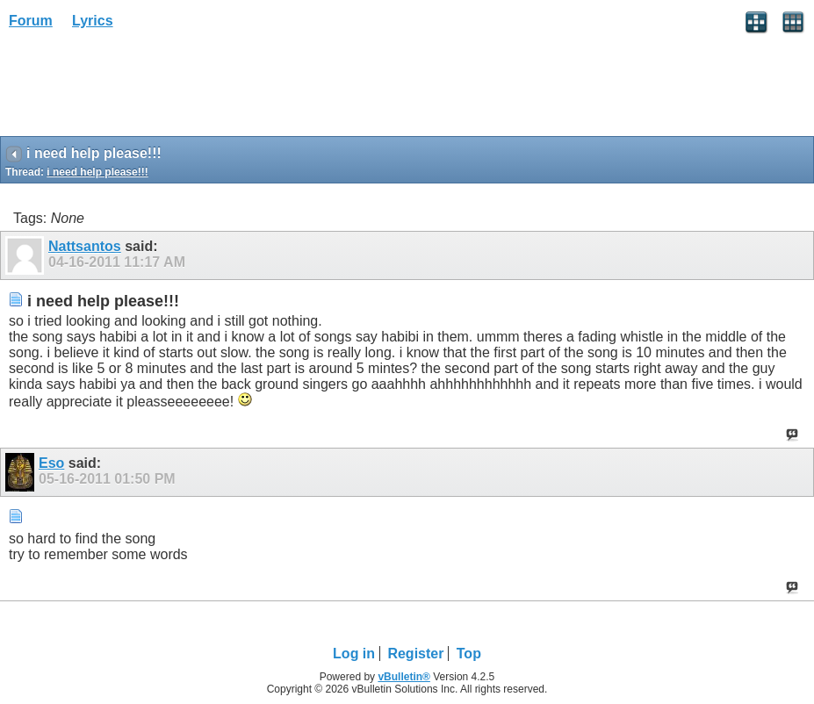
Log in (354, 653)
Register (415, 653)
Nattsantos (84, 246)
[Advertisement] (140, 89)
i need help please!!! (97, 172)
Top (469, 653)
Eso (51, 463)
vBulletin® (404, 677)
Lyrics (92, 20)
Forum (31, 20)
